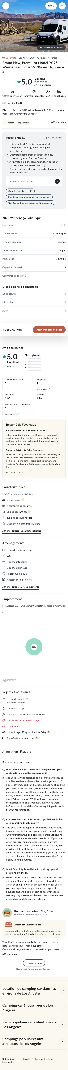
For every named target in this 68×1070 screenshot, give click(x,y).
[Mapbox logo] (9, 680)
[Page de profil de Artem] (7, 912)
